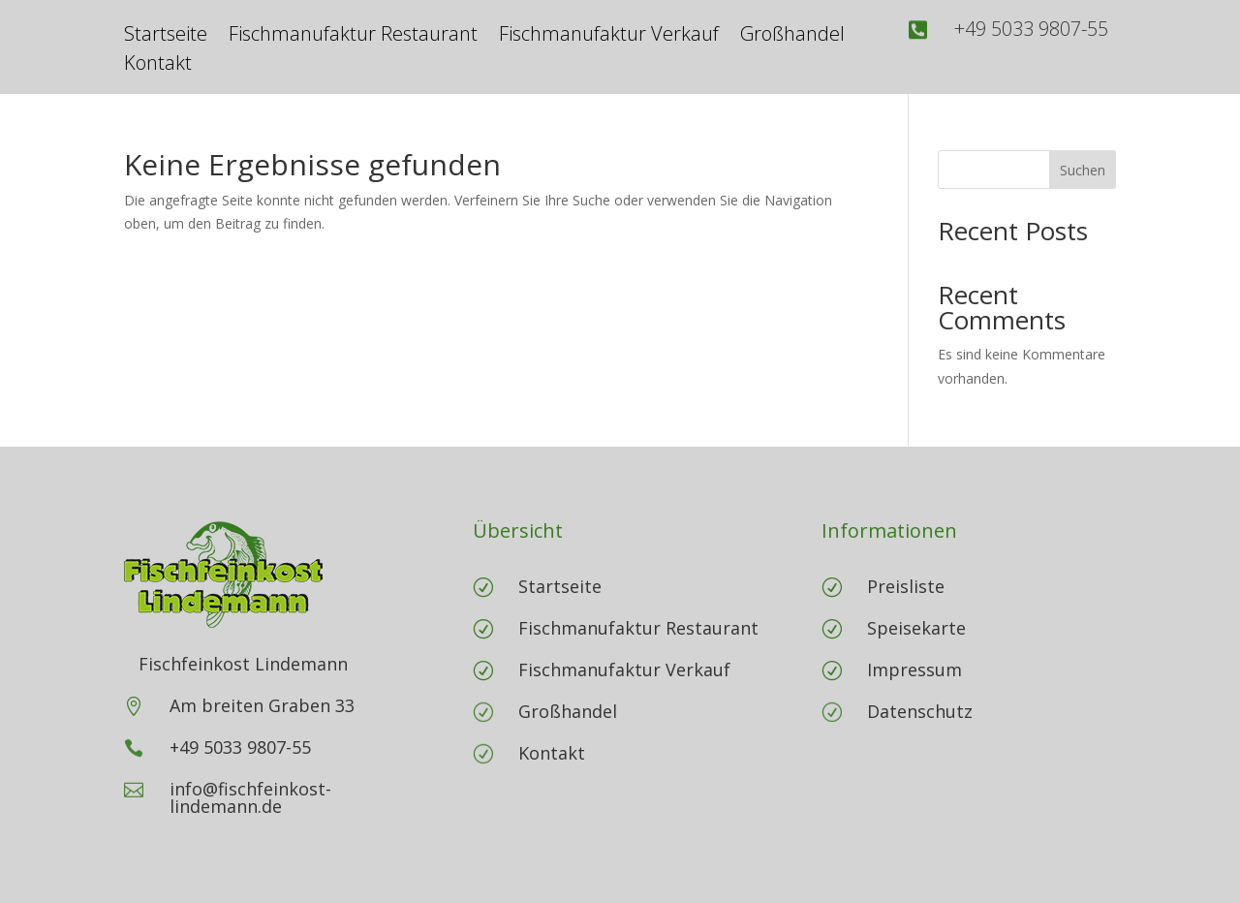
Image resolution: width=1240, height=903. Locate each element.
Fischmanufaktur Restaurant (353, 37)
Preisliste (906, 586)
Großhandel (792, 37)
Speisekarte (916, 627)
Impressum (914, 669)
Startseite (165, 37)
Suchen (1082, 170)
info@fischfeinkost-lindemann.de (250, 797)
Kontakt (158, 66)
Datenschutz (920, 711)
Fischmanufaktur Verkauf (609, 37)
